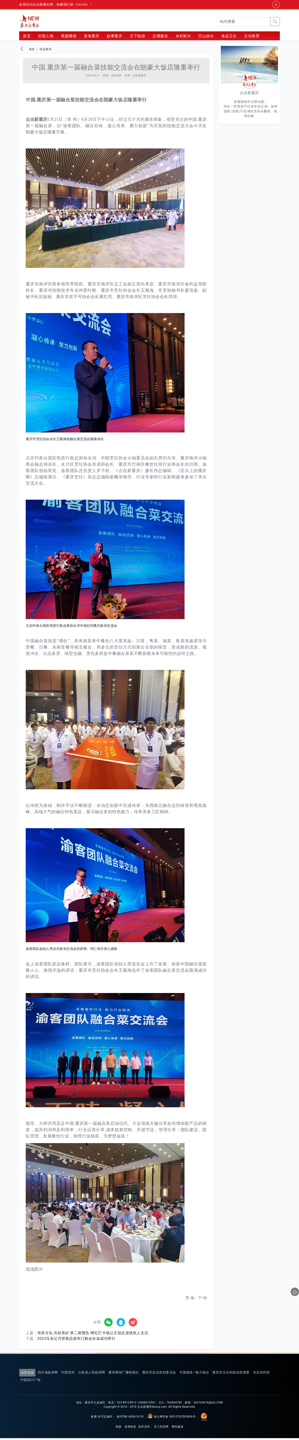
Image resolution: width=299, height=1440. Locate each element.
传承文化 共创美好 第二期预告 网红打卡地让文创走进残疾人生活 (92, 1334)
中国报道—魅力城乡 (194, 1374)
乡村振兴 (183, 37)
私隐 (118, 1428)
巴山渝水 (206, 37)
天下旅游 (137, 37)
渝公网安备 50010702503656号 (175, 1418)
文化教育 (252, 37)
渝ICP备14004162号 (130, 1418)
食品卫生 (229, 37)
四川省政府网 (48, 1374)
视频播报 (68, 37)
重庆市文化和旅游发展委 (231, 1374)
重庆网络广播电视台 (123, 1374)
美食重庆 (91, 37)
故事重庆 (114, 37)
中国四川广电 (30, 1382)
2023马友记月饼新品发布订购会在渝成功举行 (76, 1340)
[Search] (243, 21)
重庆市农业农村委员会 (159, 1374)
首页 (27, 37)
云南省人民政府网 (91, 1374)
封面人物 (45, 37)
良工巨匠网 (161, 1428)
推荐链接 (27, 1374)
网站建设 (177, 1428)
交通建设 (160, 37)
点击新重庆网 (29, 21)
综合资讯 (45, 50)
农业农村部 (261, 1374)
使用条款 (130, 1428)
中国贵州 (68, 1374)
